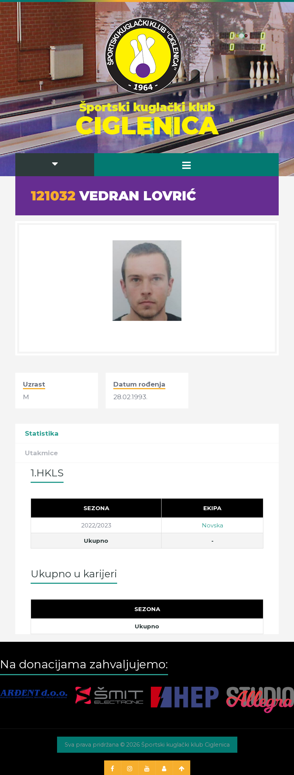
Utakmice (41, 453)
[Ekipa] (212, 507)
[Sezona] (96, 507)
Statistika (42, 433)
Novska (212, 525)
